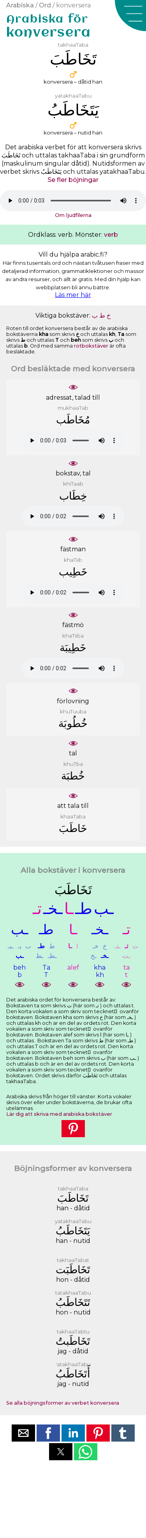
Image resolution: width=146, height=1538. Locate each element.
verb (111, 234)
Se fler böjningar (73, 180)
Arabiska (20, 5)
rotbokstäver (91, 346)
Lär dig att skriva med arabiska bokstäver (59, 1114)
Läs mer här (73, 295)
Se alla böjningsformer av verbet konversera (62, 1403)
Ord (45, 5)
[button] (130, 15)
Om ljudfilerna (73, 215)
